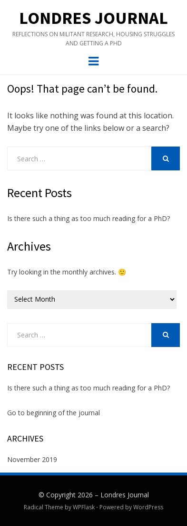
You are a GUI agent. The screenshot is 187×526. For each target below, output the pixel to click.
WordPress (148, 507)
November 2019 (32, 459)
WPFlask (84, 507)
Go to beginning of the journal (53, 412)
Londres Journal (93, 18)
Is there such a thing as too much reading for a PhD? (88, 218)
